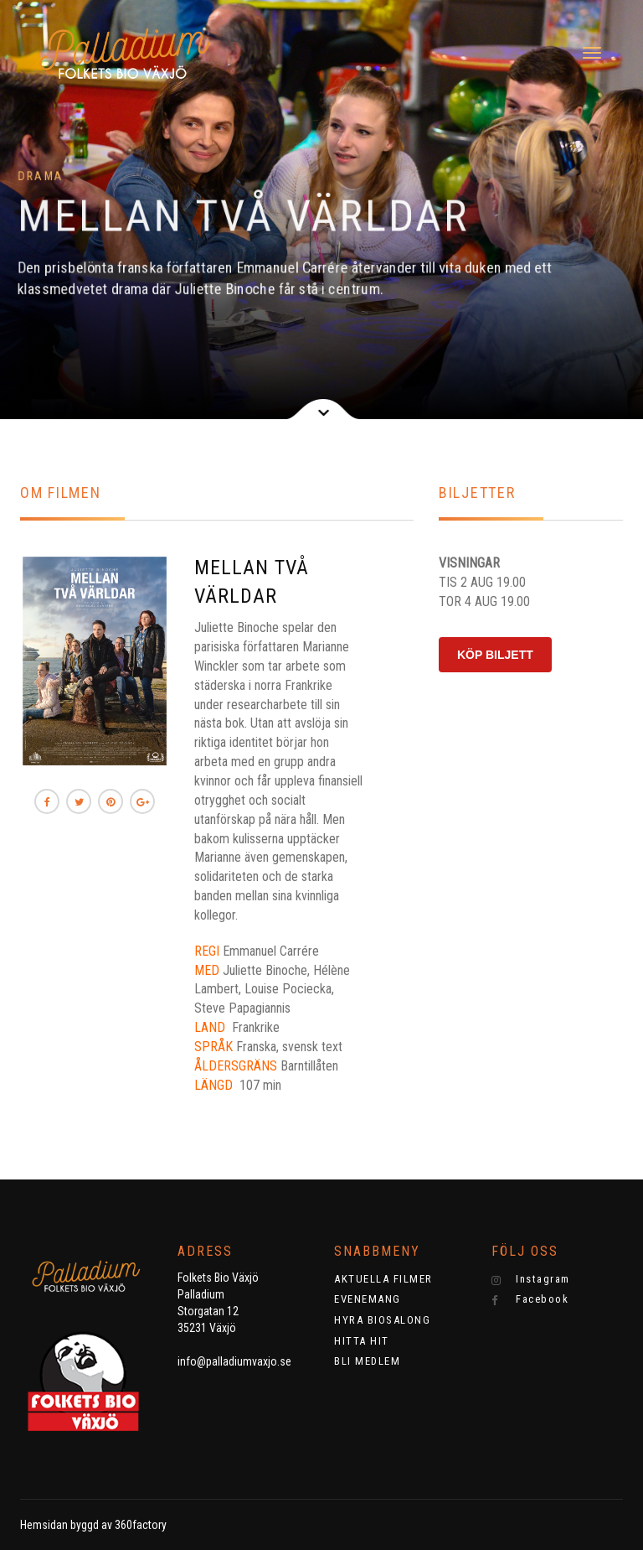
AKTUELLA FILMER (383, 1279)
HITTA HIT (361, 1341)
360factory (141, 1525)
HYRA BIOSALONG (382, 1320)
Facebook (530, 1299)
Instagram (530, 1279)
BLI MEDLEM (367, 1361)
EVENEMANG (367, 1299)
